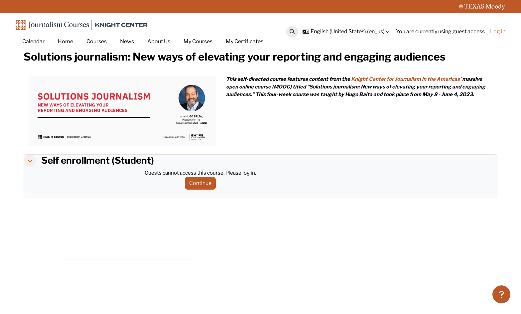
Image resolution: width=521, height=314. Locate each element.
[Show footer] (501, 294)
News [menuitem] (127, 41)
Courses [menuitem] (96, 41)
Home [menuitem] (65, 41)
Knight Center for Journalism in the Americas (414, 109)
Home (31, 72)
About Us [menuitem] (158, 41)
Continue (203, 213)
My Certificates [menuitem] (244, 41)
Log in (497, 31)
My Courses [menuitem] (198, 41)
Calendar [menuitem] (33, 41)
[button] (292, 32)
